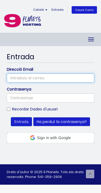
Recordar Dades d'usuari (32, 109)
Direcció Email (20, 69)
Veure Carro (84, 10)
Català (40, 10)
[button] (50, 137)
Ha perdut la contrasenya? (62, 121)
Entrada (57, 10)
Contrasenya (19, 89)
